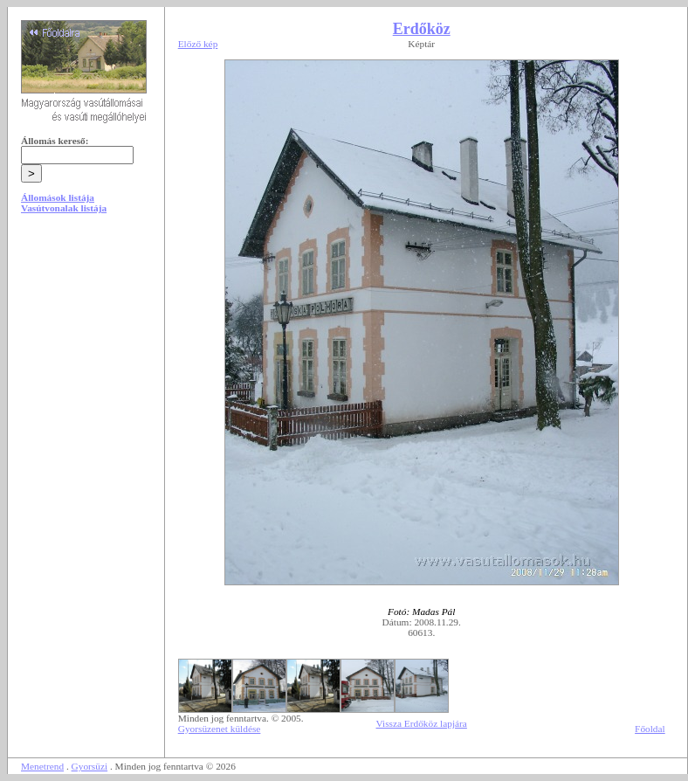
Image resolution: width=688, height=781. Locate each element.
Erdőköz (422, 29)
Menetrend (42, 766)
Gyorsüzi (90, 766)
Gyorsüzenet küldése (219, 728)
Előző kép (198, 43)
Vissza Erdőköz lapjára (421, 723)
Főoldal (650, 728)
